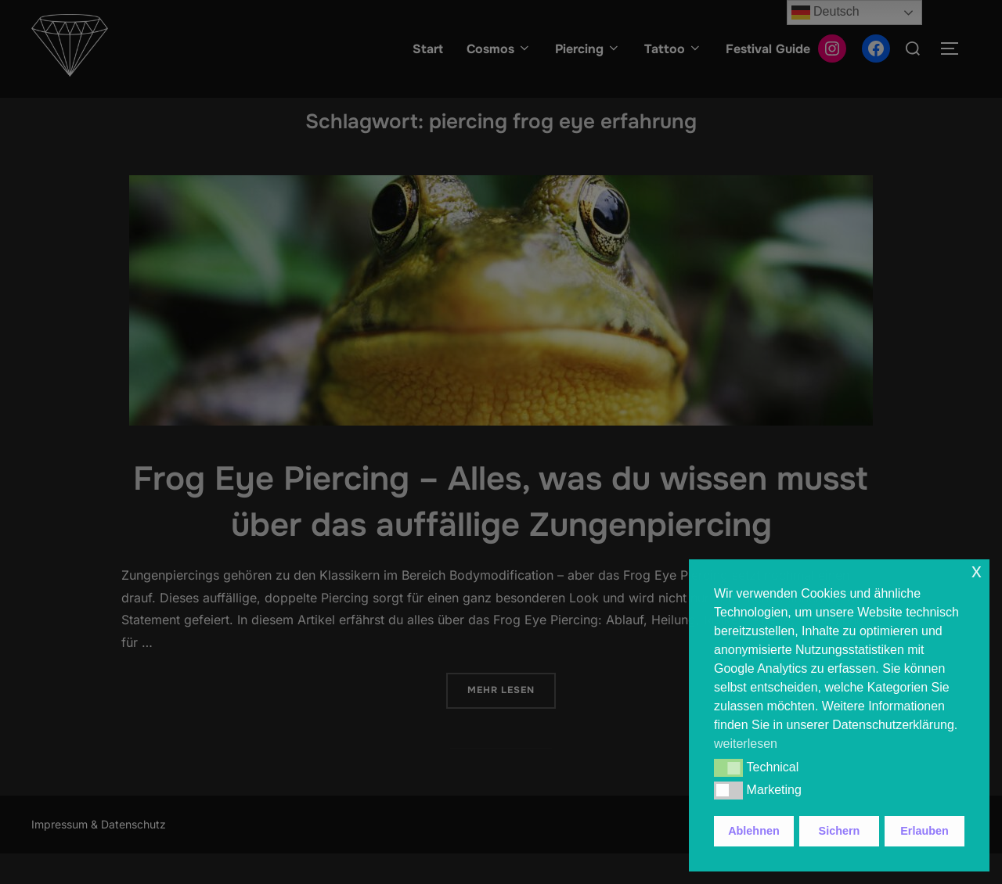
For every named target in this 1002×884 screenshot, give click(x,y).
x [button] (976, 570)
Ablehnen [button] (754, 831)
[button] (728, 767)
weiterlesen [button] (745, 743)
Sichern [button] (839, 831)
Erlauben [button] (924, 831)
